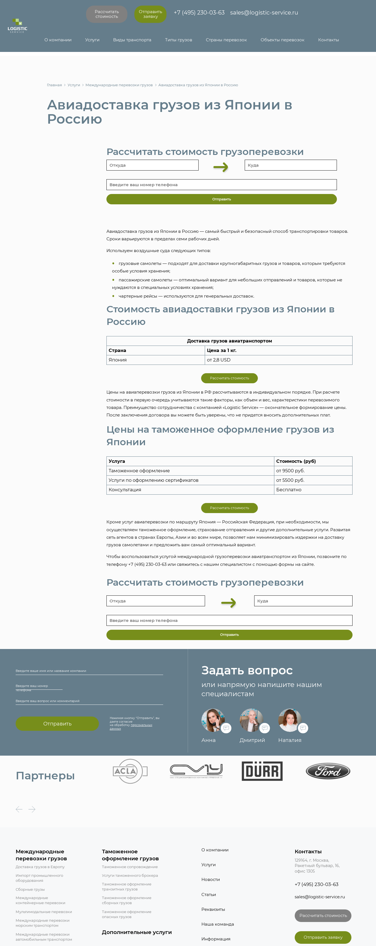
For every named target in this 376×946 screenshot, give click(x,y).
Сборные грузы (30, 889)
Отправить (57, 723)
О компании (58, 39)
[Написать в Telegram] (299, 15)
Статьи (208, 894)
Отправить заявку (150, 14)
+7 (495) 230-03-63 (199, 12)
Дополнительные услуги (137, 932)
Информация (215, 939)
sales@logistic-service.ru (264, 12)
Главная (54, 85)
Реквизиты (213, 909)
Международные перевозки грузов (117, 85)
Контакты (328, 39)
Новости (210, 879)
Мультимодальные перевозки (44, 912)
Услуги (92, 39)
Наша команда (217, 924)
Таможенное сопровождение (130, 867)
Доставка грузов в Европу (40, 867)
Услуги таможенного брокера (130, 875)
